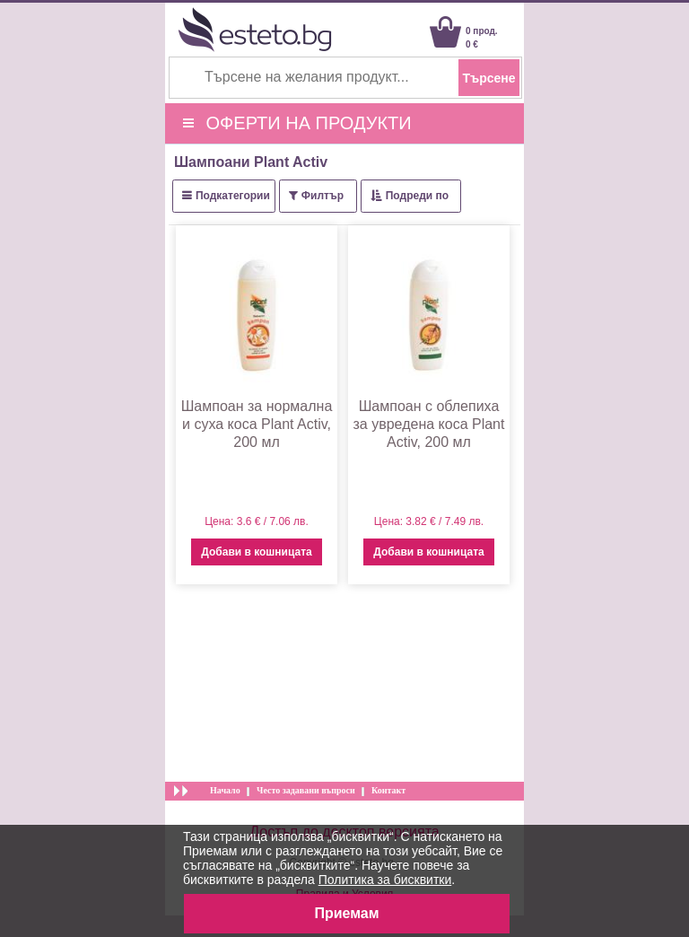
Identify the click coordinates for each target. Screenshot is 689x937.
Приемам (346, 913)
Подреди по (417, 195)
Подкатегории (233, 195)
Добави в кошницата (256, 552)
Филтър (322, 195)
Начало (225, 790)
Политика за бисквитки (385, 879)
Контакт (388, 790)
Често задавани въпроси (306, 790)
